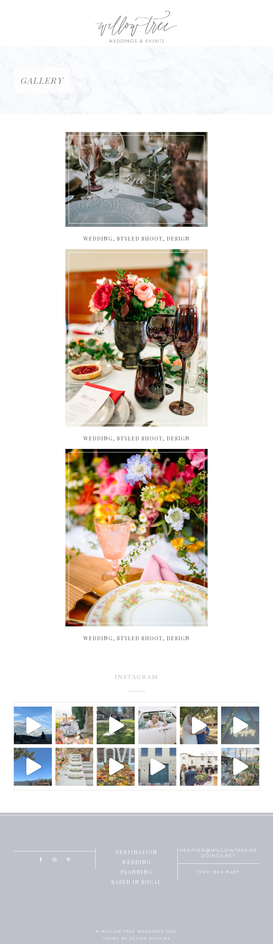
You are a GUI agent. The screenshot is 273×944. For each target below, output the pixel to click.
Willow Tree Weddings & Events (136, 27)
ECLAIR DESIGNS (150, 938)
